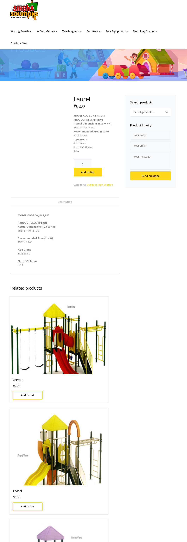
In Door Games (46, 31)
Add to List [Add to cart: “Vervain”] (28, 356)
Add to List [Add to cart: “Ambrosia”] (113, 356)
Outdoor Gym (19, 43)
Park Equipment (116, 31)
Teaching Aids (70, 31)
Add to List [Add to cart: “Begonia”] (113, 429)
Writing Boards (20, 31)
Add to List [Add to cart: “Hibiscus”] (70, 429)
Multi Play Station (144, 31)
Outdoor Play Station (100, 184)
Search (166, 112)
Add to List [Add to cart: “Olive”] (155, 429)
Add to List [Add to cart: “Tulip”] (155, 356)
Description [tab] (65, 202)
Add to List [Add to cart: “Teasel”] (70, 356)
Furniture (92, 31)
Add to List (87, 172)
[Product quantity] (82, 164)
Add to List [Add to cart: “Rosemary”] (28, 429)
